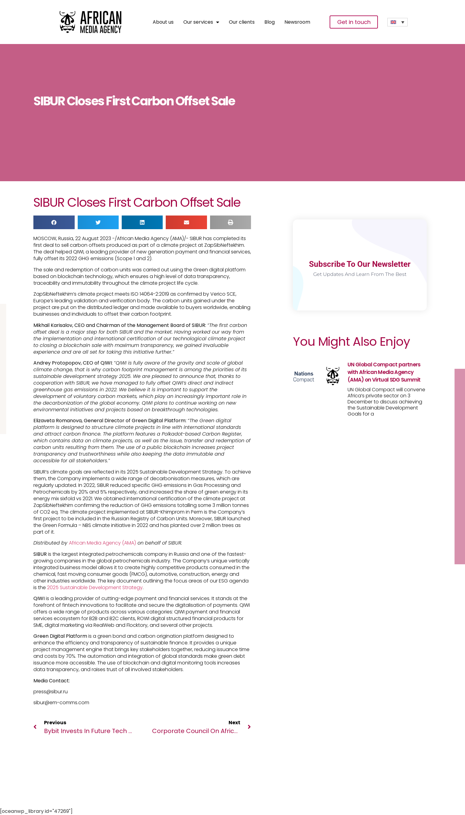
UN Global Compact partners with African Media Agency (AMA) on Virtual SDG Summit (384, 372)
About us (163, 22)
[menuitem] (397, 22)
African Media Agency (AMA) (102, 542)
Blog (269, 22)
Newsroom (297, 22)
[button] (53, 222)
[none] (397, 22)
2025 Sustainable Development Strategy (95, 587)
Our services (201, 22)
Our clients (242, 22)
